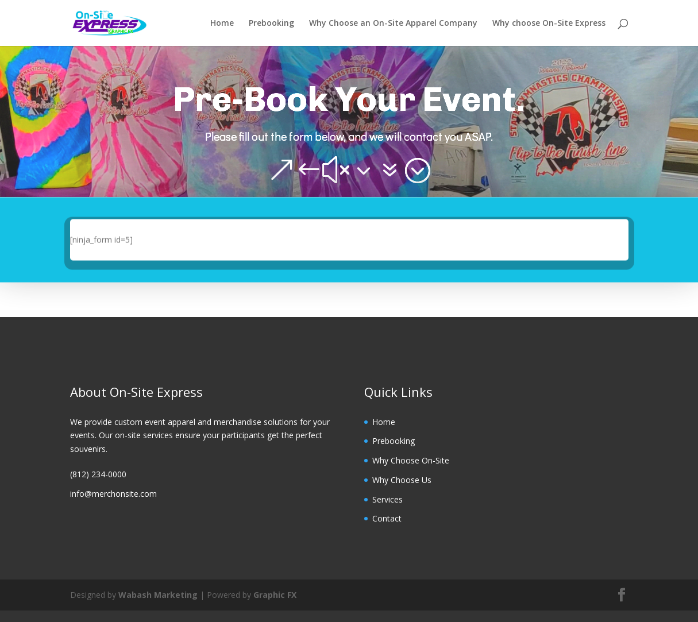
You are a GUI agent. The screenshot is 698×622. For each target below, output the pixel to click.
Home (222, 23)
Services (387, 499)
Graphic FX (274, 594)
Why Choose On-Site (410, 460)
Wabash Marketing (158, 594)
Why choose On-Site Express (549, 23)
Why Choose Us (401, 479)
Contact (387, 518)
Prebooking (271, 23)
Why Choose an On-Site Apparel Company (393, 23)
